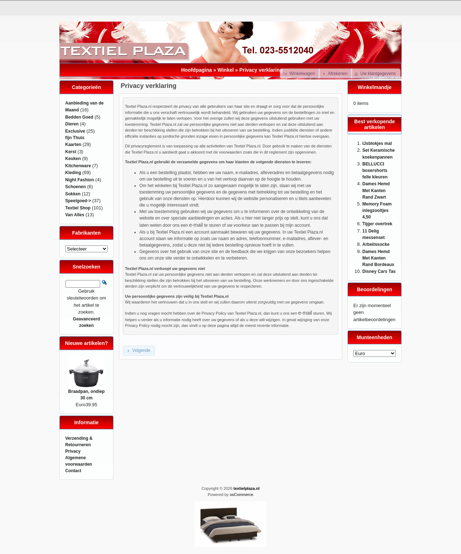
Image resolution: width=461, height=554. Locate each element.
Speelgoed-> (78, 200)
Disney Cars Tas (379, 271)
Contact (73, 470)
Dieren (72, 124)
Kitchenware (78, 165)
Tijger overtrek (377, 223)
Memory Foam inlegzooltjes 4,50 (376, 210)
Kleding (73, 172)
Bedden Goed (79, 117)
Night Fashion (79, 179)
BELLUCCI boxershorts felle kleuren (375, 170)
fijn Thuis (74, 137)
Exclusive (75, 131)
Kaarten (73, 144)
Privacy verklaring (261, 70)
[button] (300, 73)
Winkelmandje (374, 87)
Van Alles (74, 214)
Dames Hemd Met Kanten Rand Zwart (376, 190)
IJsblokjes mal (377, 143)
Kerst (70, 151)
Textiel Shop (77, 207)
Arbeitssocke (375, 244)
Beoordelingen (374, 289)
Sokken (73, 193)
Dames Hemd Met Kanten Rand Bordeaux (378, 258)
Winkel (226, 70)
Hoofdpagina (196, 70)
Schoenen (75, 186)
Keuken (73, 158)
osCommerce (241, 494)
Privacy (73, 451)
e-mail (196, 225)
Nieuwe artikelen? (86, 343)
